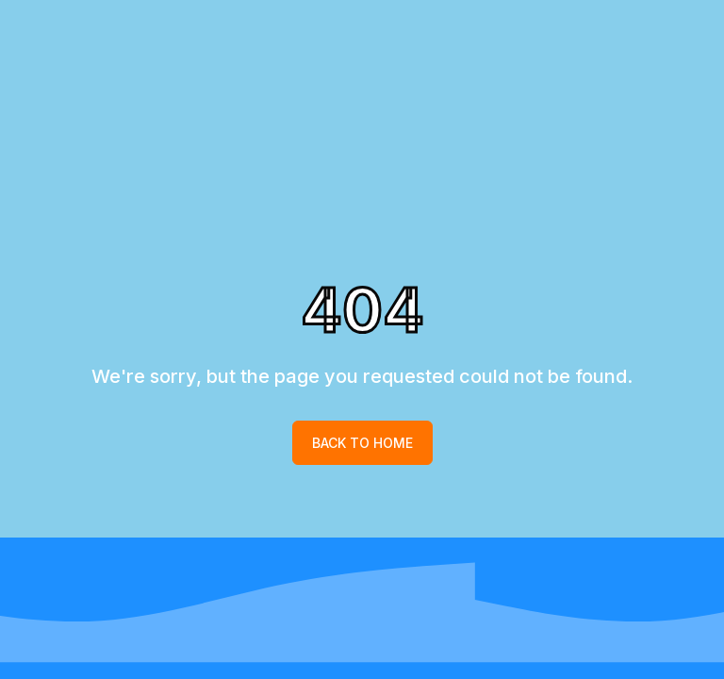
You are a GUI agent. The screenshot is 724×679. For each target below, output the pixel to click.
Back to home (362, 443)
